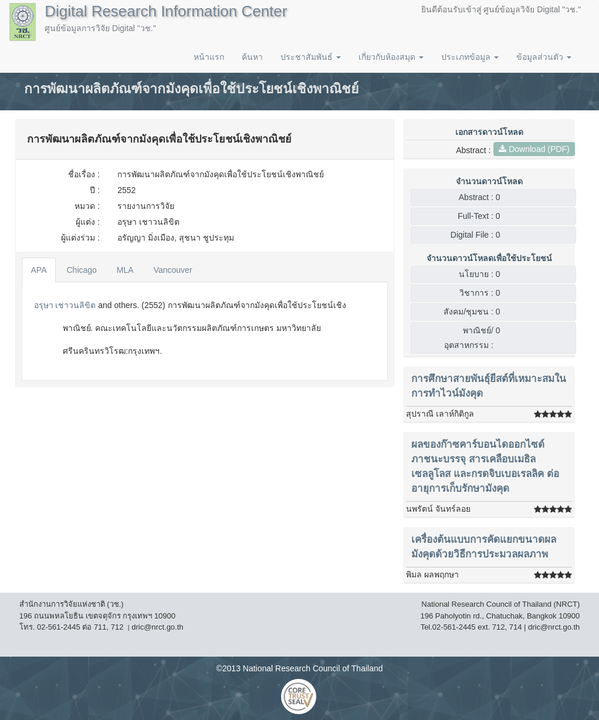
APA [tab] (39, 270)
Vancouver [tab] (173, 270)
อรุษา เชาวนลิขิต (65, 305)
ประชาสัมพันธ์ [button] (310, 57)
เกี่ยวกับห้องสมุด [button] (391, 57)
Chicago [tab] (81, 270)
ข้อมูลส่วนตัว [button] (543, 57)
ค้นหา (252, 57)
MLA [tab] (125, 270)
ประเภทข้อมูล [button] (470, 57)
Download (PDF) (534, 149)
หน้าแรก (209, 57)
